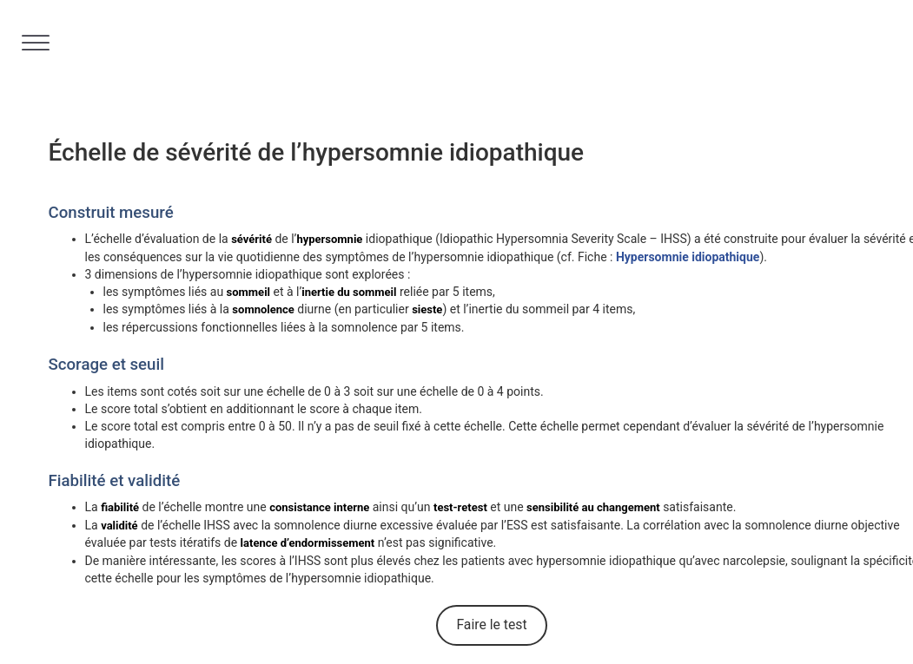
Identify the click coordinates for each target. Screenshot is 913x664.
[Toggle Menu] (36, 43)
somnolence (263, 309)
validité (119, 525)
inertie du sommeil (348, 292)
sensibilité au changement (593, 507)
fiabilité (120, 507)
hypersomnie (329, 239)
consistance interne (319, 507)
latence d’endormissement (308, 542)
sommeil (248, 292)
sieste (427, 309)
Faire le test (491, 624)
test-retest (460, 507)
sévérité (251, 239)
